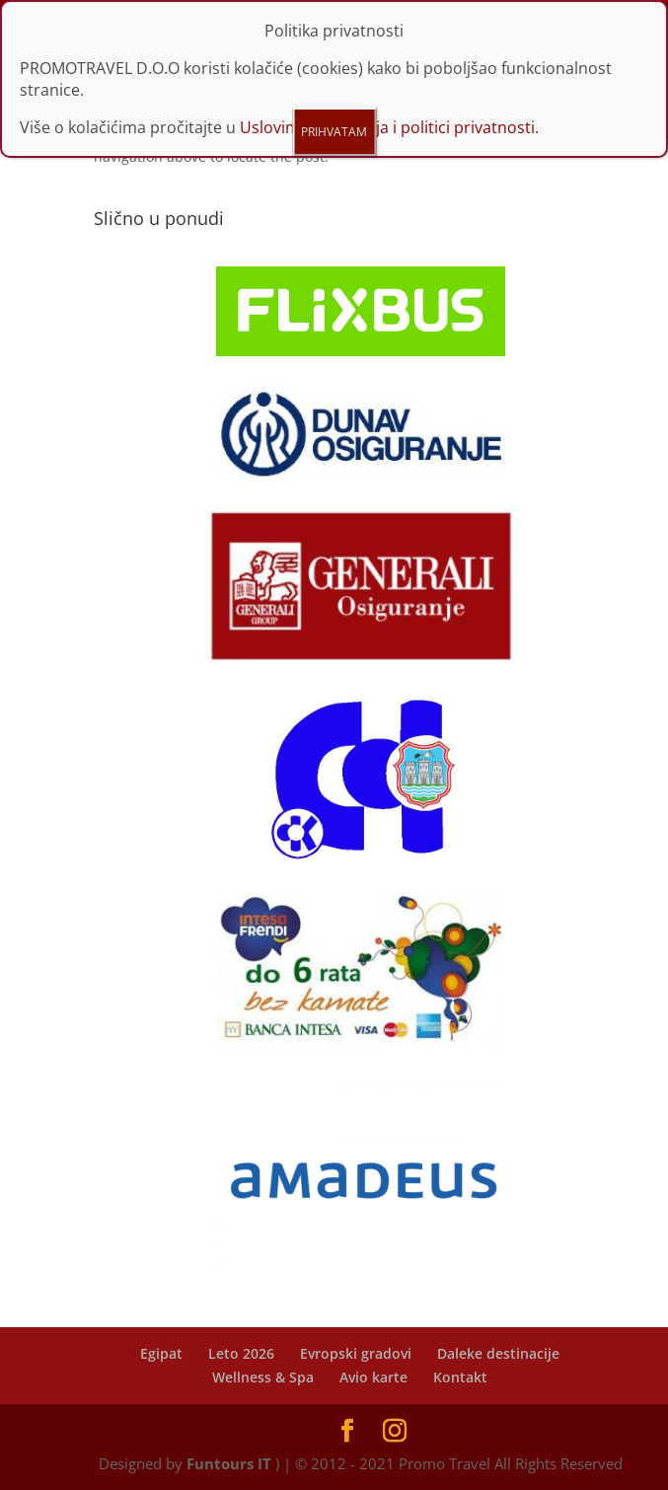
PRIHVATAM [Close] (334, 26)
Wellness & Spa (263, 1377)
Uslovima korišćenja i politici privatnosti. (389, 22)
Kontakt (460, 1377)
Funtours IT (228, 1463)
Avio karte (373, 1377)
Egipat (161, 1353)
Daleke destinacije (498, 1353)
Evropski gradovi (355, 1353)
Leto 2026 (241, 1353)
